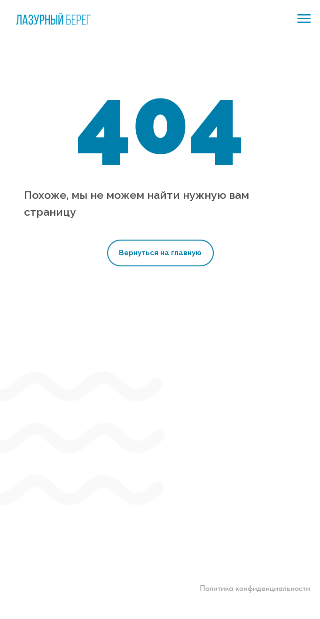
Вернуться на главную (160, 253)
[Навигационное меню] (304, 18)
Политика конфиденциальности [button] (255, 588)
